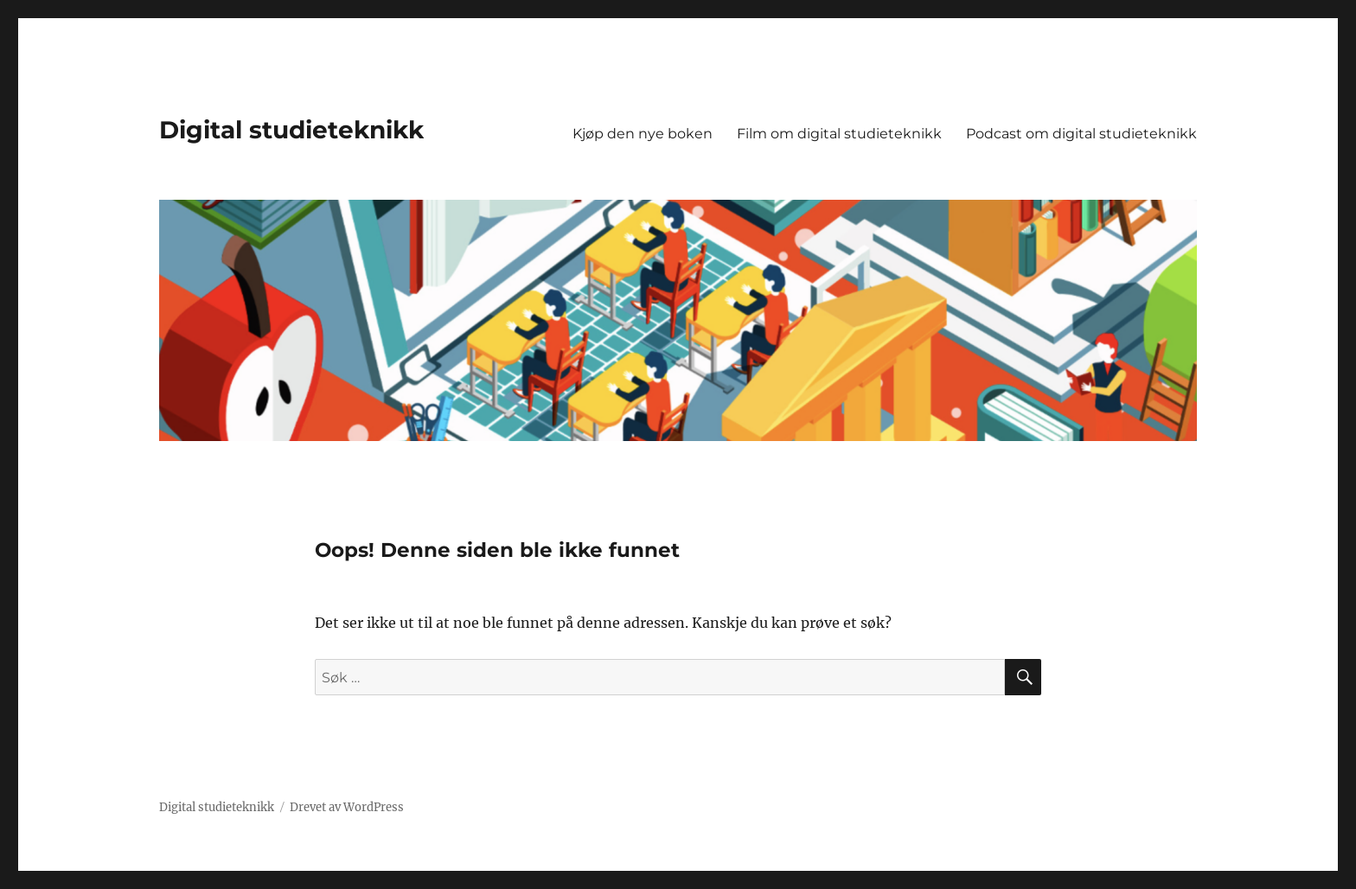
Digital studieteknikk (291, 129)
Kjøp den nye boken (642, 133)
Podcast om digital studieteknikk (1081, 133)
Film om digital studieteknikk (839, 133)
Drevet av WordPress (347, 807)
